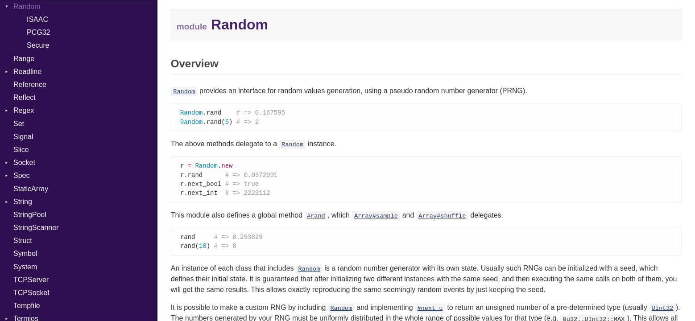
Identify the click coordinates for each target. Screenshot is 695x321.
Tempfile (26, 305)
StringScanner (35, 227)
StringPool (29, 214)
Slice (21, 149)
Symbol (25, 253)
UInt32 (663, 312)
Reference (29, 84)
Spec (21, 175)
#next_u (430, 312)
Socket (24, 162)
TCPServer (31, 280)
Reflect (24, 97)
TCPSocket (31, 292)
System (25, 267)
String (22, 202)
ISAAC (37, 19)
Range (23, 58)
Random (184, 91)
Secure (38, 45)
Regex (23, 110)
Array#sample (376, 218)
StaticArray (30, 189)
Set (18, 124)
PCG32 (38, 32)
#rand (316, 218)
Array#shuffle (442, 218)
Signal (23, 136)
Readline (27, 71)
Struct (22, 240)
